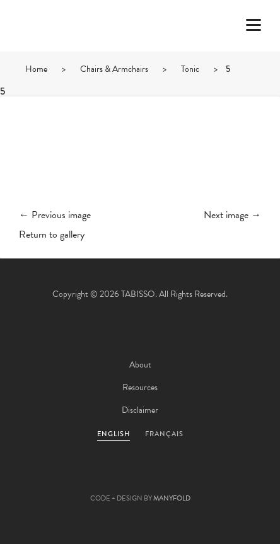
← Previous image (55, 215)
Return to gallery (52, 234)
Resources (140, 387)
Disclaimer (140, 410)
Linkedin (174, 478)
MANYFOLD (171, 498)
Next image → (232, 215)
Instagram (208, 478)
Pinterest (140, 478)
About (140, 364)
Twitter (72, 478)
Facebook (106, 478)
